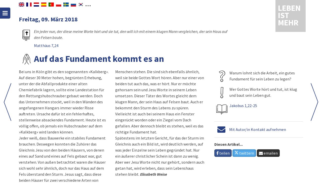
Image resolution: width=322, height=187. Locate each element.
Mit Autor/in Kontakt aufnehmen (257, 129)
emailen (268, 153)
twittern (244, 153)
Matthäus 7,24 (46, 45)
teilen (223, 153)
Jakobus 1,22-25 (243, 105)
